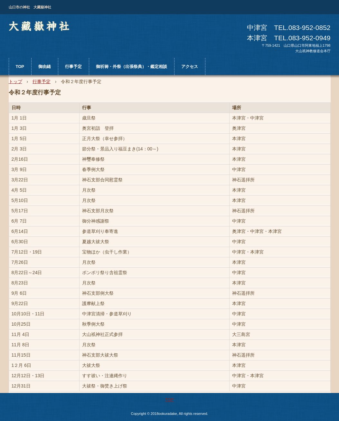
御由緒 (44, 66)
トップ (15, 81)
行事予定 (73, 66)
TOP (20, 66)
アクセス (189, 66)
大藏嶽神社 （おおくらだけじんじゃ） (40, 27)
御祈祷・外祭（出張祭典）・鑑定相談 (131, 66)
